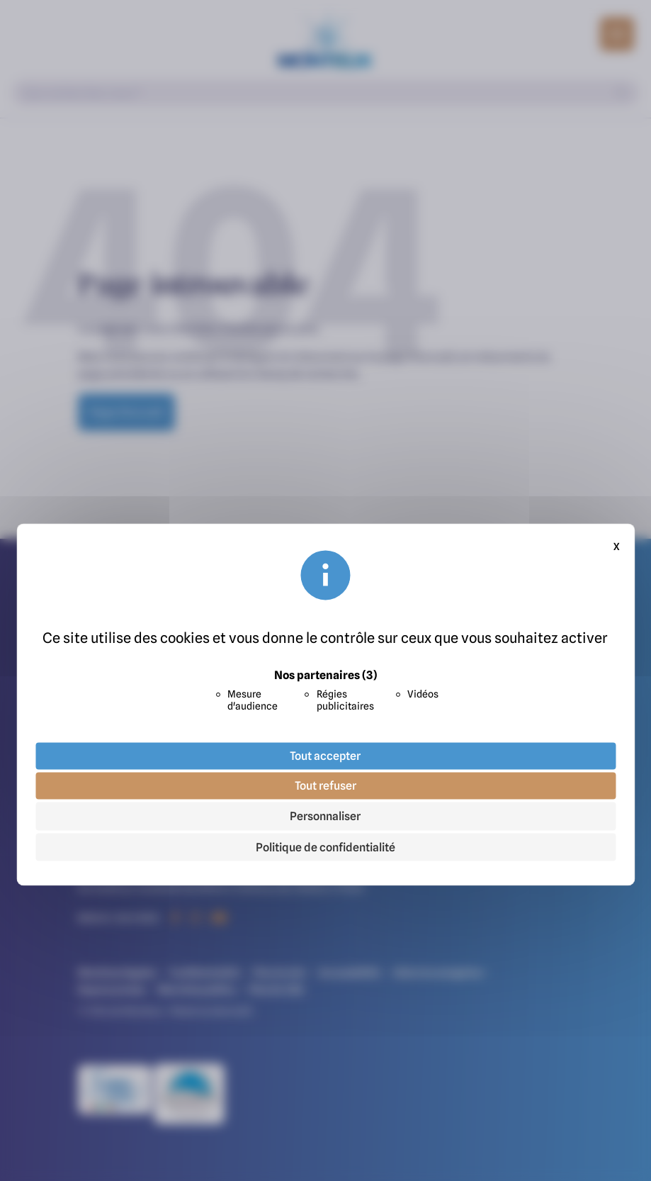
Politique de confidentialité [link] (325, 847)
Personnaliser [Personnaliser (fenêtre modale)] (325, 816)
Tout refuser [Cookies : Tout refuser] (325, 785)
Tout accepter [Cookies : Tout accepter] (325, 756)
